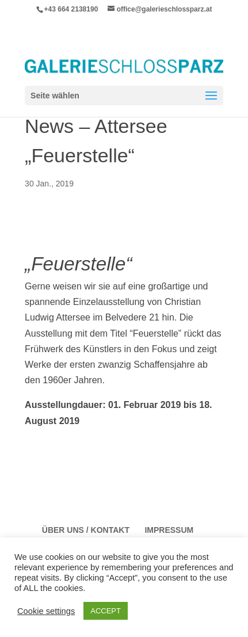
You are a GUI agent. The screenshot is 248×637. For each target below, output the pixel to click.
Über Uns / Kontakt (85, 530)
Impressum (168, 530)
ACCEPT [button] (105, 611)
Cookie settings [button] (46, 611)
